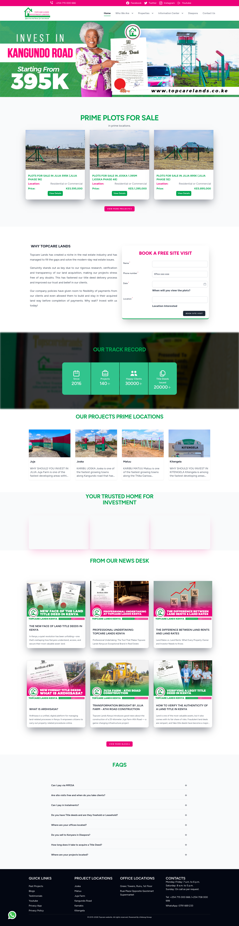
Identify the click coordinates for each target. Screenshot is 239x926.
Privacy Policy (36, 910)
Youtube (186, 3)
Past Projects (36, 886)
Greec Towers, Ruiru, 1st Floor (136, 886)
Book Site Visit (194, 313)
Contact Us (209, 13)
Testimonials (35, 895)
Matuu (127, 461)
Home (107, 13)
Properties (145, 13)
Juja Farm (79, 895)
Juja (32, 461)
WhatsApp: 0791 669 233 (179, 905)
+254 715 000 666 (66, 3)
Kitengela (176, 461)
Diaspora (193, 13)
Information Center (170, 13)
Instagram (169, 3)
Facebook (136, 3)
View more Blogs (119, 744)
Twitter (153, 3)
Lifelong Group (145, 917)
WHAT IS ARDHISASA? (43, 709)
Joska (80, 461)
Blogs (32, 891)
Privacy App (35, 905)
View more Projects (119, 209)
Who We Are (124, 13)
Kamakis (78, 905)
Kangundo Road (83, 900)
